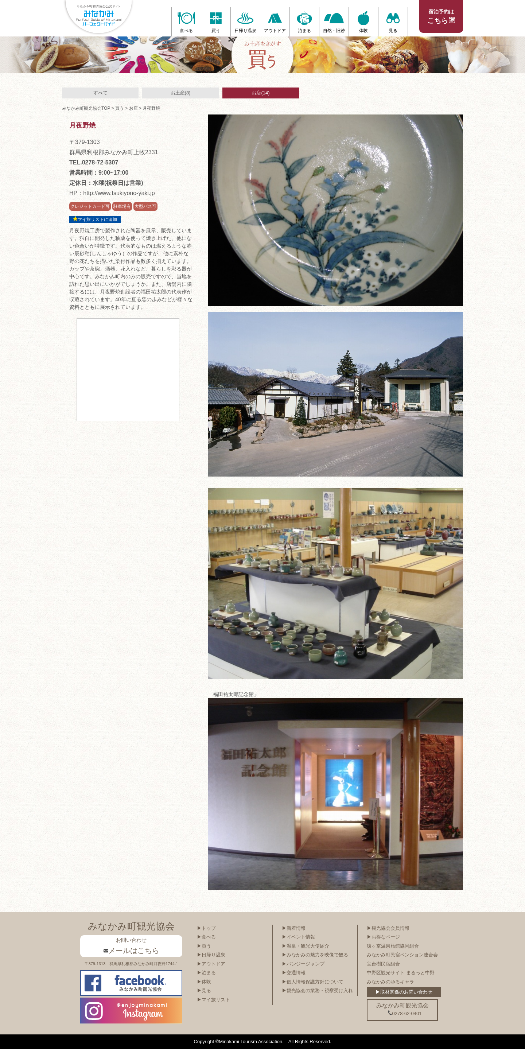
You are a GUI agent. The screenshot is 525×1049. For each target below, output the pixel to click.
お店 (133, 108)
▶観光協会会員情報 (388, 928)
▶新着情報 (294, 928)
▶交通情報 (294, 972)
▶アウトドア (211, 964)
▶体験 (204, 981)
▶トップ (206, 928)
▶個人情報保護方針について (312, 981)
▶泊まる (206, 972)
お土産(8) (181, 93)
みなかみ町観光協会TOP (86, 108)
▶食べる (206, 937)
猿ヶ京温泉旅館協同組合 (393, 946)
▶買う (204, 946)
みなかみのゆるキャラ (390, 981)
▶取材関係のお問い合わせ (404, 992)
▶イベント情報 (298, 937)
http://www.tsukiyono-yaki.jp (119, 193)
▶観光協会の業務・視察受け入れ (317, 990)
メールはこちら (131, 951)
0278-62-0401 (405, 1013)
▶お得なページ (383, 937)
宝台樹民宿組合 (383, 964)
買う (119, 108)
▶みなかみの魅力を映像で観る (315, 954)
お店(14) (260, 93)
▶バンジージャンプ (303, 964)
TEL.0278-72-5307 (93, 162)
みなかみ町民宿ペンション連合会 (402, 954)
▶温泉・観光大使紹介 (305, 946)
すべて (100, 93)
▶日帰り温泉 (211, 954)
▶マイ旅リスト (213, 999)
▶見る (204, 990)
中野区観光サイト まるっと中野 (401, 972)
